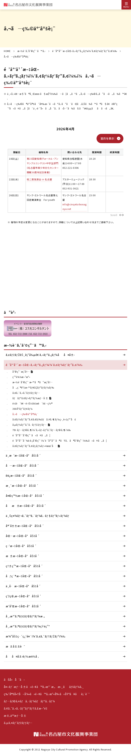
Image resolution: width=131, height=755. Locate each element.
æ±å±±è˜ (15, 646)
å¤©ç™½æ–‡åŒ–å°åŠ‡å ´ (25, 496)
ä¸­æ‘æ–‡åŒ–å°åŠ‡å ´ (23, 455)
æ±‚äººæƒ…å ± (15, 715)
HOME (7, 51)
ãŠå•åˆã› (14, 679)
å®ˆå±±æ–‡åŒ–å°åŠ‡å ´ (25, 526)
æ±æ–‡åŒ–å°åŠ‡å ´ (22, 556)
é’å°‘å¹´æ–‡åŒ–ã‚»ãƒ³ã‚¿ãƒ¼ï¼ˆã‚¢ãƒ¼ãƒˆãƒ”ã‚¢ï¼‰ (84, 51)
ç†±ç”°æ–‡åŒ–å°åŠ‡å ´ (24, 566)
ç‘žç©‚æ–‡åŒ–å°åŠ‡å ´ (23, 596)
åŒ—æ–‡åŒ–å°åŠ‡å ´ (23, 536)
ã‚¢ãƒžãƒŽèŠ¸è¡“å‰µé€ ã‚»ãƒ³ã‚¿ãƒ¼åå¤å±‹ (40, 355)
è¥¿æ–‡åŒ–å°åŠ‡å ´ (21, 475)
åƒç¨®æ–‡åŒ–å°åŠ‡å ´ (24, 576)
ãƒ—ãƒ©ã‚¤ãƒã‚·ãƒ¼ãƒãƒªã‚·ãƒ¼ (29, 701)
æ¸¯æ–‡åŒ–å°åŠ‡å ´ (22, 485)
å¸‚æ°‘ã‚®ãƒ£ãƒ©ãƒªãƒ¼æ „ (25, 616)
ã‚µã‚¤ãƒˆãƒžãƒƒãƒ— (18, 723)
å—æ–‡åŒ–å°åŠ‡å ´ (22, 465)
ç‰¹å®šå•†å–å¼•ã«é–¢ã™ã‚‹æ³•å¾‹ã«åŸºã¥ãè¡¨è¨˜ (47, 694)
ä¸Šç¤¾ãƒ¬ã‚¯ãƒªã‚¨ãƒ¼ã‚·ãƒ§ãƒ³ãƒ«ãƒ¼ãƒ (38, 516)
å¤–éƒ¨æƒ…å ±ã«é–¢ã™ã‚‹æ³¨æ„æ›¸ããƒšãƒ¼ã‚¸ (44, 687)
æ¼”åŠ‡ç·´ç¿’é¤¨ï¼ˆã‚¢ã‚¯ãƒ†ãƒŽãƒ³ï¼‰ (36, 636)
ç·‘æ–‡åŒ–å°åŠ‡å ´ (21, 546)
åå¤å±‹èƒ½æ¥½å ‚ (22, 656)
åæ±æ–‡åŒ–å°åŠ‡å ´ (26, 506)
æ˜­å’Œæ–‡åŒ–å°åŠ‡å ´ (23, 606)
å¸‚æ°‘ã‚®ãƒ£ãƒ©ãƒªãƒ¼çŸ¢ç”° (28, 626)
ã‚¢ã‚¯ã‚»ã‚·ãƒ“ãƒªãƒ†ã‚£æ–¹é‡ (26, 708)
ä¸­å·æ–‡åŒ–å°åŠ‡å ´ (23, 586)
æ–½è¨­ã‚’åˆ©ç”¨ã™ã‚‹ (31, 51)
